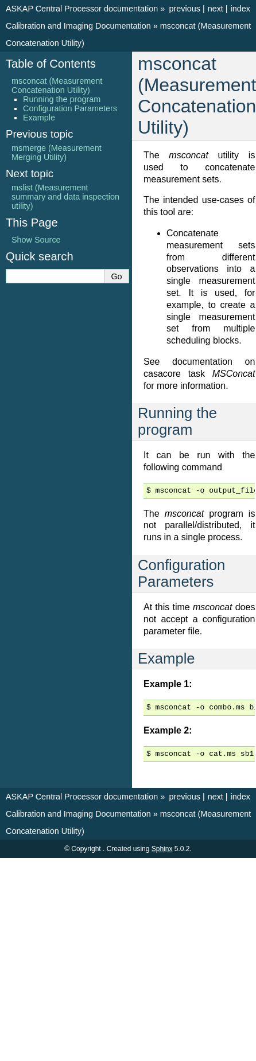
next (215, 8)
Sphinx (162, 849)
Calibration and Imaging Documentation (78, 25)
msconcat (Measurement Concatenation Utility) (56, 85)
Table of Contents (51, 63)
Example (39, 117)
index (240, 8)
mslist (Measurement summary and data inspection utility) (65, 196)
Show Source (36, 239)
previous (184, 8)
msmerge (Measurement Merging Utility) (56, 152)
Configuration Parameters (70, 108)
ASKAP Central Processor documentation (82, 8)
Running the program (61, 99)
